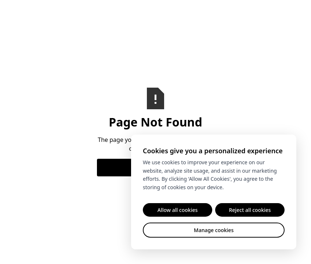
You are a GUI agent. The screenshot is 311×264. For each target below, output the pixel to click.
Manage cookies (214, 230)
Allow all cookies (178, 209)
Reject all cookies (250, 209)
